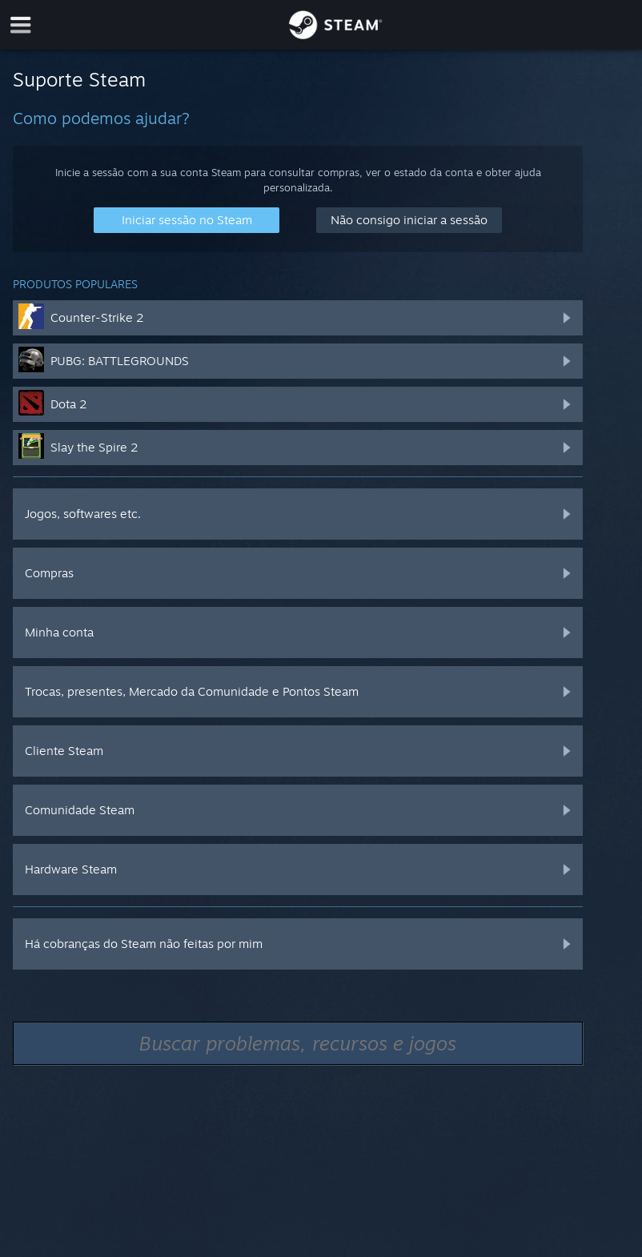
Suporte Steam (79, 79)
